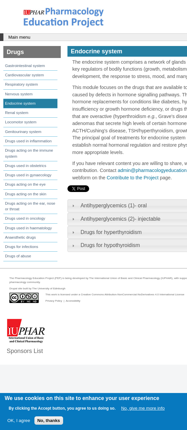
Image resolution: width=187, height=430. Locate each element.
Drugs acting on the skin (25, 194)
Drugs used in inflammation (28, 141)
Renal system (16, 113)
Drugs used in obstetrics (25, 166)
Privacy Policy (53, 300)
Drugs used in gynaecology (28, 175)
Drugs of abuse (18, 256)
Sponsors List (25, 351)
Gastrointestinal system (25, 66)
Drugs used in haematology (28, 228)
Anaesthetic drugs (20, 237)
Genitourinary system (23, 132)
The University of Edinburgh (48, 288)
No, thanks (48, 420)
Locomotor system (20, 122)
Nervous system (19, 94)
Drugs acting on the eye (25, 184)
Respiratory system (21, 84)
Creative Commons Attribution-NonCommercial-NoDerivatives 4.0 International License (132, 294)
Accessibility (73, 300)
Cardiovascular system (24, 75)
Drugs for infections (21, 247)
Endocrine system (20, 103)
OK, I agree (18, 420)
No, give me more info (143, 408)
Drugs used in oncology (25, 218)
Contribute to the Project (133, 177)
